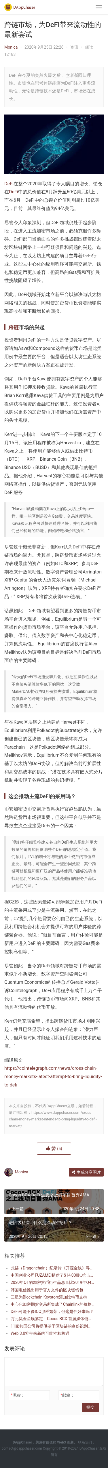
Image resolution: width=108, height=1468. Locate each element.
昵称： (18, 1395)
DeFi (9, 183)
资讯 (74, 47)
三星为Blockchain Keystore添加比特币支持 (49, 1297)
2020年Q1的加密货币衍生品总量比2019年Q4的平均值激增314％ (52, 1282)
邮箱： (67, 1395)
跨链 (13, 327)
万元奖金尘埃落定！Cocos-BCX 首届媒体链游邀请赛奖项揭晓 (52, 1318)
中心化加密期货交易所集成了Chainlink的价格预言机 (52, 1304)
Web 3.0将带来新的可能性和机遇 (40, 1333)
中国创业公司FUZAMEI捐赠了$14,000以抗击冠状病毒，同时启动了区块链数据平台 (52, 1275)
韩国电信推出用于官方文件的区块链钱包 (47, 1290)
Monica (11, 47)
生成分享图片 (86, 1172)
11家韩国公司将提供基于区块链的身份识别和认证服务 (52, 1326)
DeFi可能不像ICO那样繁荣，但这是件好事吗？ (52, 1311)
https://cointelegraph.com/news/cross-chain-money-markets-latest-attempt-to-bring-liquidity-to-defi (53, 1076)
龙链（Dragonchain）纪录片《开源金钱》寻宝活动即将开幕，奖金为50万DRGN (52, 1268)
